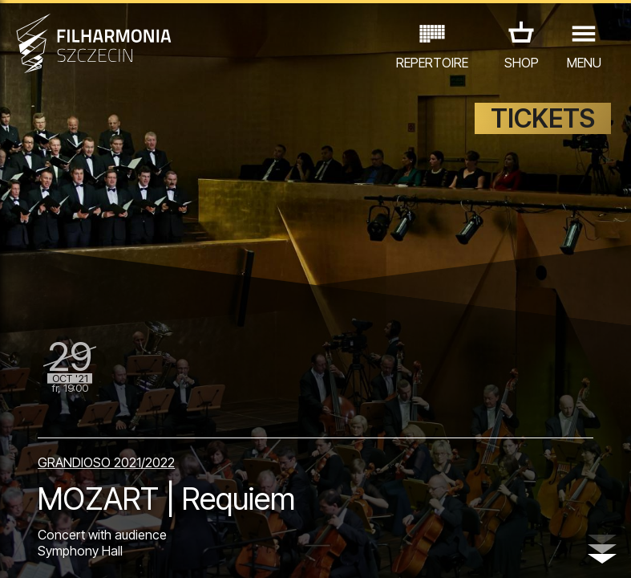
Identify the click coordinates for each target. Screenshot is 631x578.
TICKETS (543, 118)
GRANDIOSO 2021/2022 (106, 462)
